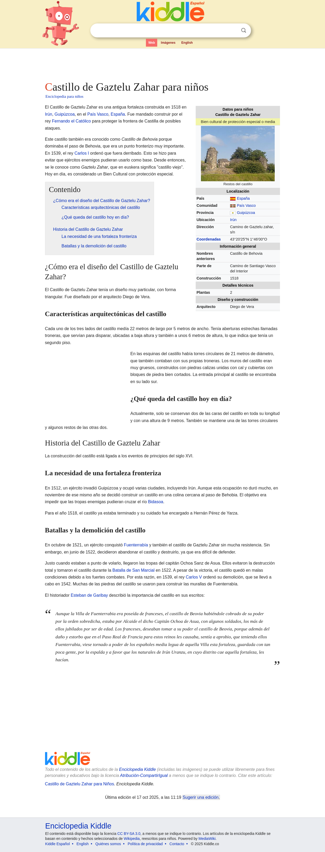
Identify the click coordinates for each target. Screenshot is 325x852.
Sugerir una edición (201, 797)
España (243, 198)
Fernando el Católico (71, 121)
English (187, 43)
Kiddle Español (57, 844)
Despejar (232, 30)
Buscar (243, 30)
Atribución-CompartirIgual (144, 775)
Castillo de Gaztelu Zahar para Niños (79, 784)
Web (151, 43)
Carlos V (194, 577)
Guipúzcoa (246, 212)
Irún (233, 220)
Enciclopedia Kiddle (137, 769)
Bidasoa (155, 502)
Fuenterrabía (136, 545)
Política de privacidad (145, 844)
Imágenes (168, 43)
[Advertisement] (162, 63)
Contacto (176, 844)
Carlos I (82, 153)
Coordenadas (208, 239)
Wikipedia (132, 838)
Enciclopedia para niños (64, 96)
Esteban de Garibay (89, 595)
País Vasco (246, 205)
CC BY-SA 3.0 (128, 833)
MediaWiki (207, 838)
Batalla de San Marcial (133, 570)
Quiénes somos (108, 844)
